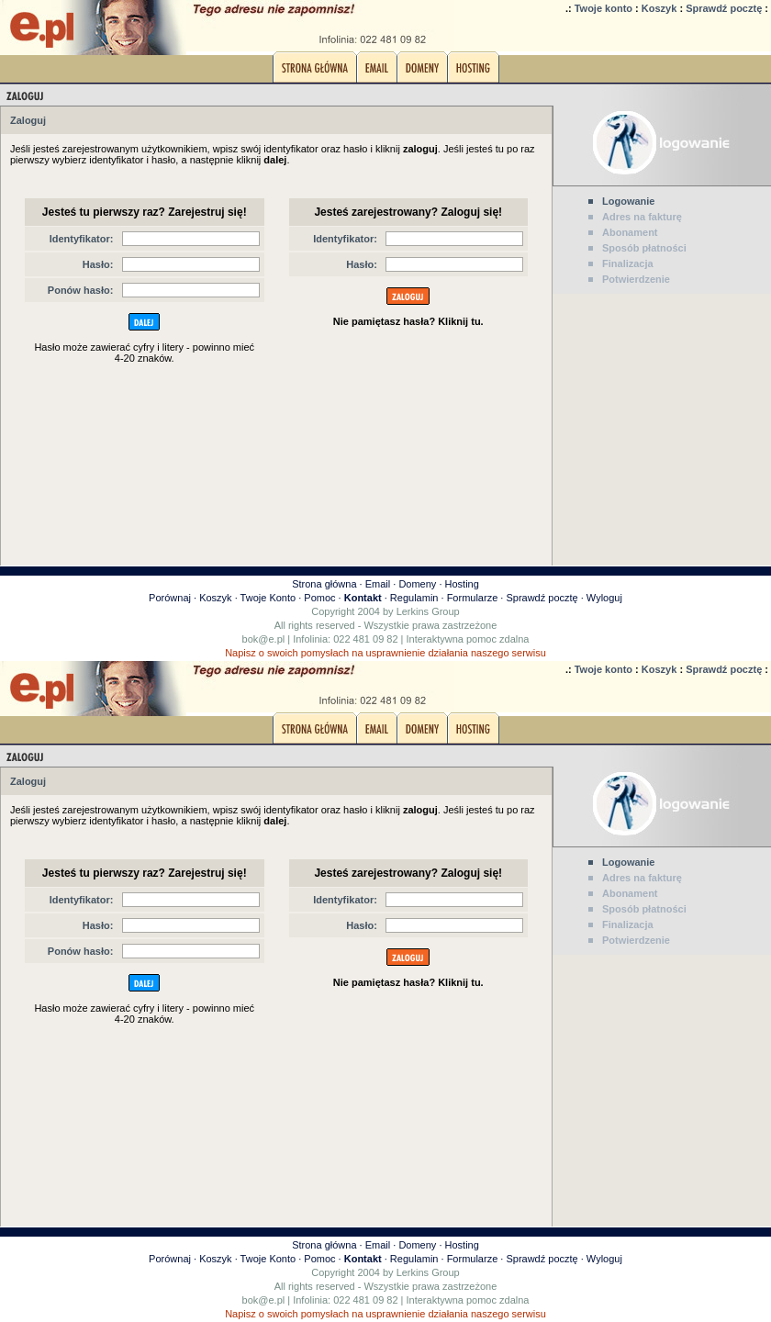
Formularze (472, 597)
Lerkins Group (428, 611)
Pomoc (319, 597)
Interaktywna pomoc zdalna (468, 638)
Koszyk (659, 8)
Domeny (417, 583)
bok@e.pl (263, 638)
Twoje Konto (268, 597)
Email (378, 583)
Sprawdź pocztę (724, 8)
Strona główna (324, 583)
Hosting (462, 583)
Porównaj (170, 597)
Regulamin (414, 597)
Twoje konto (603, 8)
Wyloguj (604, 597)
